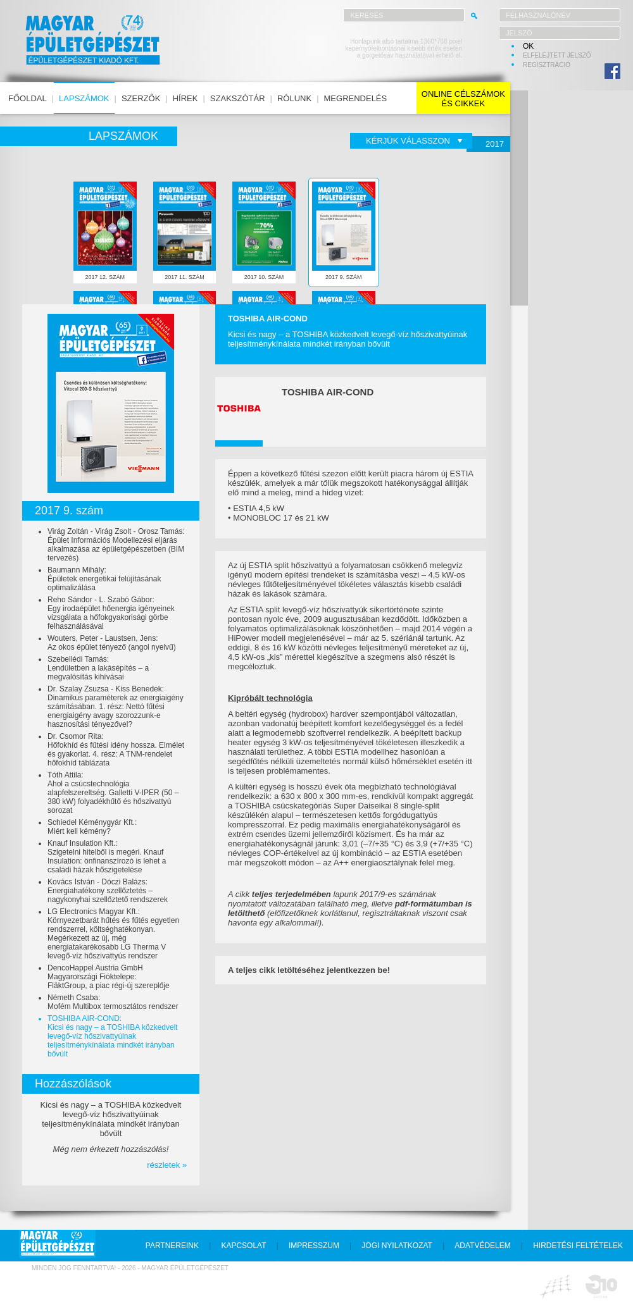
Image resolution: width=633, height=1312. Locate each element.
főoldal (27, 98)
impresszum (314, 1245)
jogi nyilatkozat (396, 1245)
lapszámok (84, 98)
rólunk (294, 98)
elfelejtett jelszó (557, 55)
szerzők (141, 98)
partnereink (172, 1245)
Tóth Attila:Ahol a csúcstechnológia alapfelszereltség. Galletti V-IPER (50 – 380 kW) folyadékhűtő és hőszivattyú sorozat (113, 792)
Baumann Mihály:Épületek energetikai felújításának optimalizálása (104, 579)
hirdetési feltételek (578, 1245)
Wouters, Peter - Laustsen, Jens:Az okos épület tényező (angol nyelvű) (111, 643)
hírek (185, 98)
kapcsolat (243, 1245)
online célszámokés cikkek (463, 98)
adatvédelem (482, 1245)
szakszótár (237, 98)
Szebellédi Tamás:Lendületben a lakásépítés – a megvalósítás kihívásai (98, 668)
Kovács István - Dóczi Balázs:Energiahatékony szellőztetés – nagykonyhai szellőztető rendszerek (107, 890)
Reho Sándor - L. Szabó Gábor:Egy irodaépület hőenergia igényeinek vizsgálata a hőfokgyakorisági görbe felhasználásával (111, 613)
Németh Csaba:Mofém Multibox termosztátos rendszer (113, 1002)
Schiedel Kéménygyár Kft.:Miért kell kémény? (92, 827)
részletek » (167, 1165)
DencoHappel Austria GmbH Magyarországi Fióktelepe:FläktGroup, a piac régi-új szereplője (108, 976)
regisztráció (546, 64)
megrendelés (355, 98)
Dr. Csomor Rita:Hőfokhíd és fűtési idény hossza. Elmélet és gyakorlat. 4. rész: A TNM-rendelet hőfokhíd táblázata (115, 749)
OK (528, 46)
